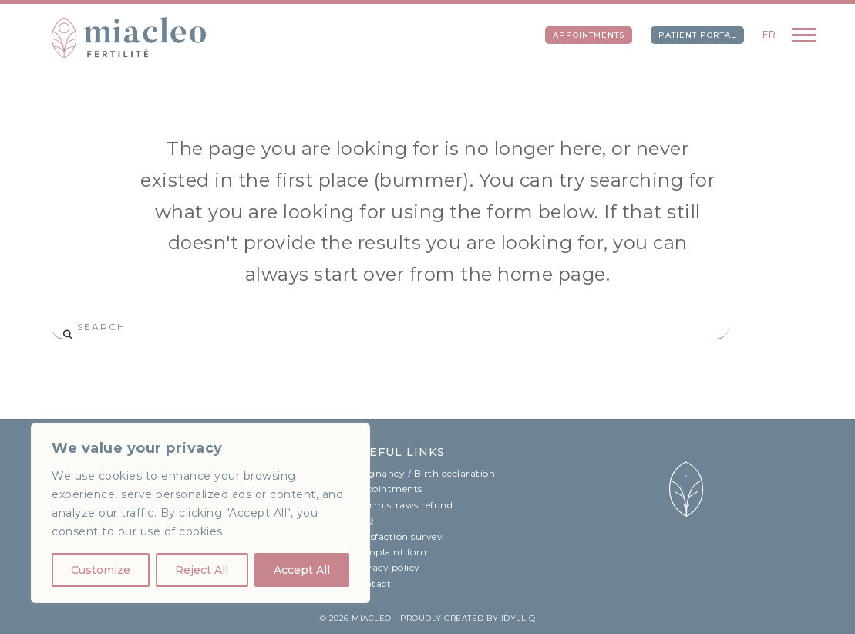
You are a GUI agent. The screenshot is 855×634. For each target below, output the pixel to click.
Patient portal (697, 35)
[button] (803, 34)
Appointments (588, 35)
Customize (100, 570)
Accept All (302, 570)
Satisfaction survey (397, 536)
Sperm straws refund (402, 505)
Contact (372, 583)
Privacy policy (386, 567)
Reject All (201, 570)
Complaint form (391, 552)
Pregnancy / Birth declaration (424, 473)
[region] (200, 513)
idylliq (518, 618)
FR (769, 34)
